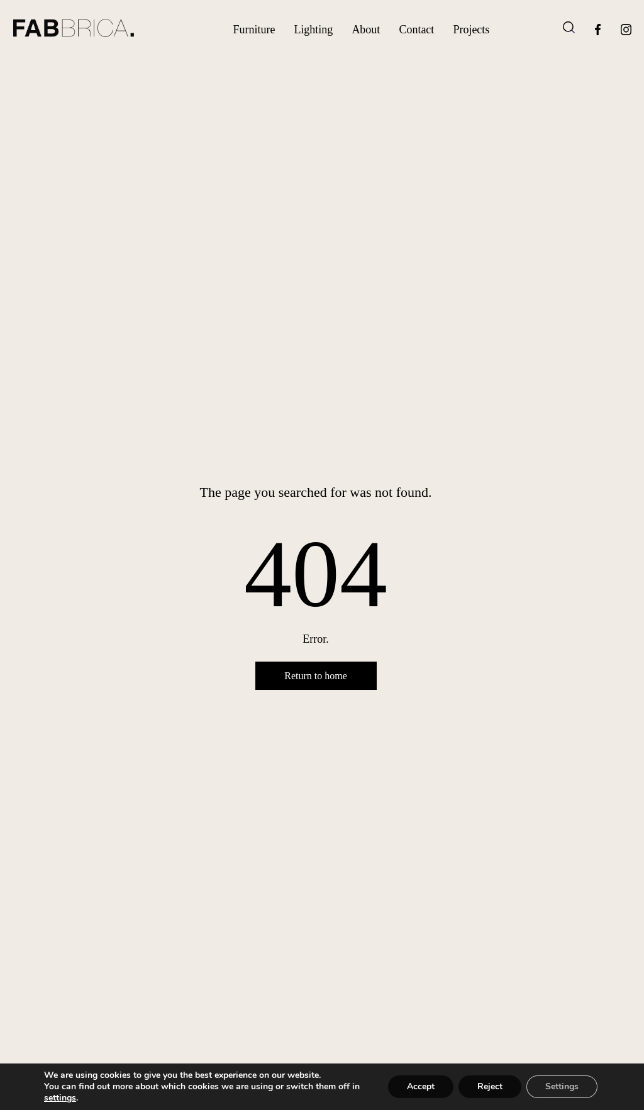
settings (60, 1098)
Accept (421, 1086)
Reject (489, 1086)
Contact (416, 29)
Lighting (313, 29)
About (366, 29)
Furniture (254, 29)
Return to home (315, 675)
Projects (471, 29)
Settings (562, 1086)
